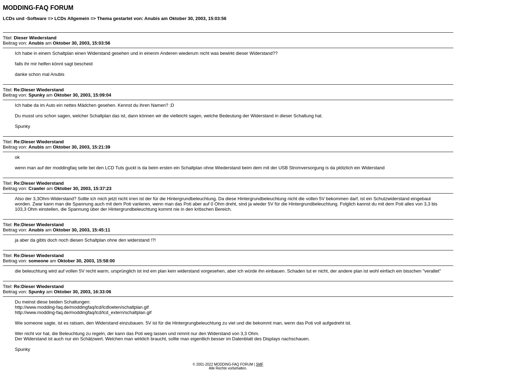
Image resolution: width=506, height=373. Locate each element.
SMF (259, 364)
